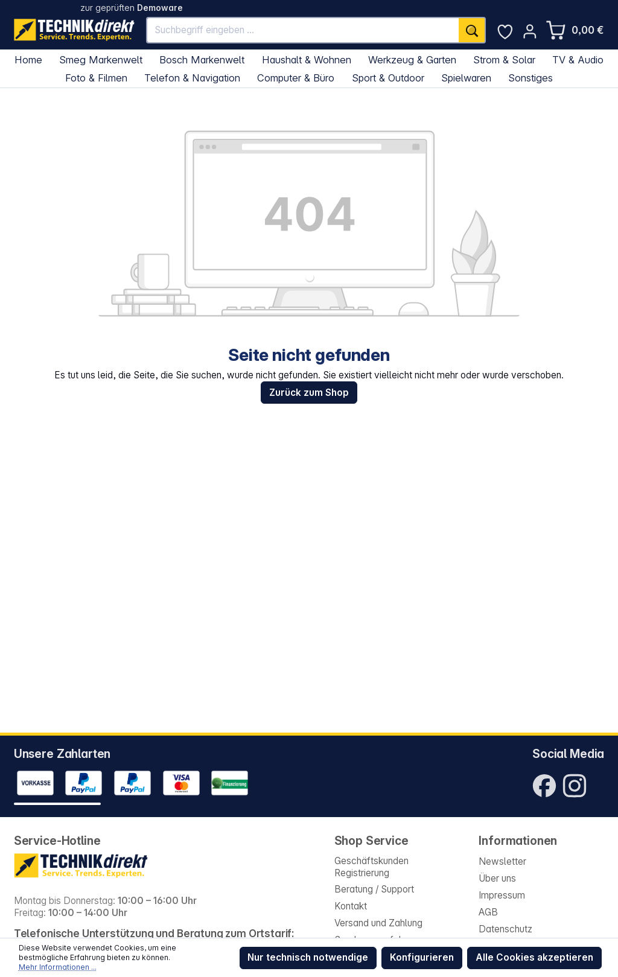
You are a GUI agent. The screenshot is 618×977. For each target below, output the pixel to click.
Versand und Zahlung (378, 923)
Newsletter (502, 861)
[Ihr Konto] (530, 31)
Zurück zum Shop (309, 392)
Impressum (502, 895)
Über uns (497, 878)
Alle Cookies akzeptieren (534, 957)
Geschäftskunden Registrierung (371, 867)
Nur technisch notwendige (307, 957)
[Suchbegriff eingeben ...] (303, 30)
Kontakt (350, 906)
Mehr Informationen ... (58, 967)
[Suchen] (472, 30)
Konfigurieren (422, 957)
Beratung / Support (374, 889)
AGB (488, 912)
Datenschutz (505, 929)
